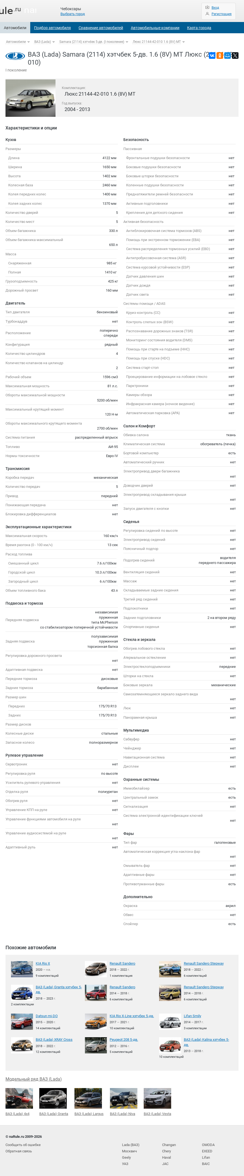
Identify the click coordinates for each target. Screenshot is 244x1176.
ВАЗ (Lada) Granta (53, 1100)
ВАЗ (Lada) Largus (89, 1100)
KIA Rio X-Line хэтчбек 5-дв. (132, 1015)
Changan (169, 1144)
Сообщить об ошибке (23, 1144)
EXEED (207, 1150)
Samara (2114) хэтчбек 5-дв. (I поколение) (91, 42)
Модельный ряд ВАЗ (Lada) (33, 1078)
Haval (166, 1156)
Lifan (206, 1156)
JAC (165, 1162)
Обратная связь (18, 1150)
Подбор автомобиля (52, 28)
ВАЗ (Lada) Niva (123, 1100)
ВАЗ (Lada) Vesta (157, 1100)
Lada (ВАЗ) (131, 1144)
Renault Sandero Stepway (204, 963)
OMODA (208, 1144)
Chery (166, 1150)
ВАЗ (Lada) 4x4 (19, 1101)
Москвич (129, 1150)
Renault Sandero (122, 963)
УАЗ (125, 1162)
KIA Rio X (43, 963)
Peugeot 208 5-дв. (124, 1039)
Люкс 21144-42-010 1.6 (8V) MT (157, 42)
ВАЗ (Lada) (42, 42)
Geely (126, 1156)
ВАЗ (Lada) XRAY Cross (54, 1039)
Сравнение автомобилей (101, 28)
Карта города (199, 28)
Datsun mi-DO (47, 1015)
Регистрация (222, 14)
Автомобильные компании (155, 28)
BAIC (206, 1162)
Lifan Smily (192, 1015)
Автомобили (15, 28)
